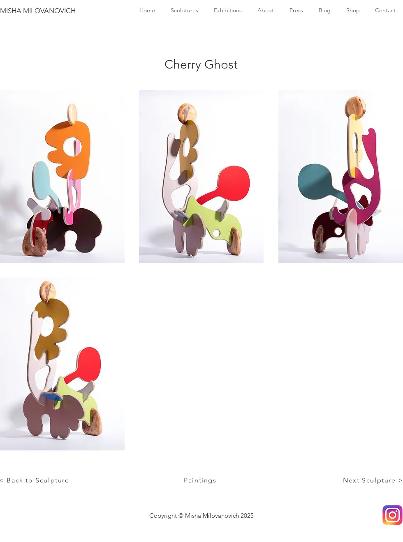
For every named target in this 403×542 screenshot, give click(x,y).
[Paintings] (201, 480)
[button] (62, 176)
